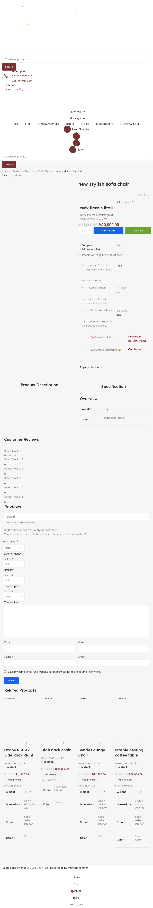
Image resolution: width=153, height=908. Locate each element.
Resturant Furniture (24, 171)
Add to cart (108, 230)
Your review (12, 602)
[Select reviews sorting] (76, 516)
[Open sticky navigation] (76, 118)
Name (8, 657)
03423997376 (33, 7)
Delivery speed (11, 586)
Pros (7, 642)
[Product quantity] (85, 230)
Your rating (10, 541)
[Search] (76, 59)
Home (6, 171)
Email (82, 657)
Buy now (138, 230)
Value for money (12, 553)
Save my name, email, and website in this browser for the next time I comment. (54, 671)
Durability (8, 569)
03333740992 (12, 7)
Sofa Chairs (46, 171)
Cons (81, 642)
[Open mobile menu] (76, 95)
